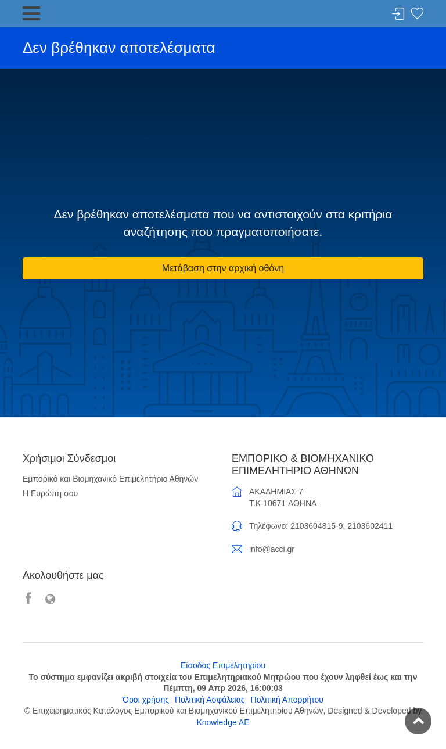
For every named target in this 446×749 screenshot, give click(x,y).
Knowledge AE (222, 722)
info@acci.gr (271, 549)
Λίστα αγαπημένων (417, 14)
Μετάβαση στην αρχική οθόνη (223, 268)
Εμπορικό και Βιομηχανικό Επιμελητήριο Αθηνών (110, 478)
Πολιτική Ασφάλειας (210, 699)
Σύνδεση (398, 14)
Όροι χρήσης (146, 699)
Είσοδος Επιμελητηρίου (223, 665)
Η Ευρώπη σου (50, 493)
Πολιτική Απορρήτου (287, 699)
